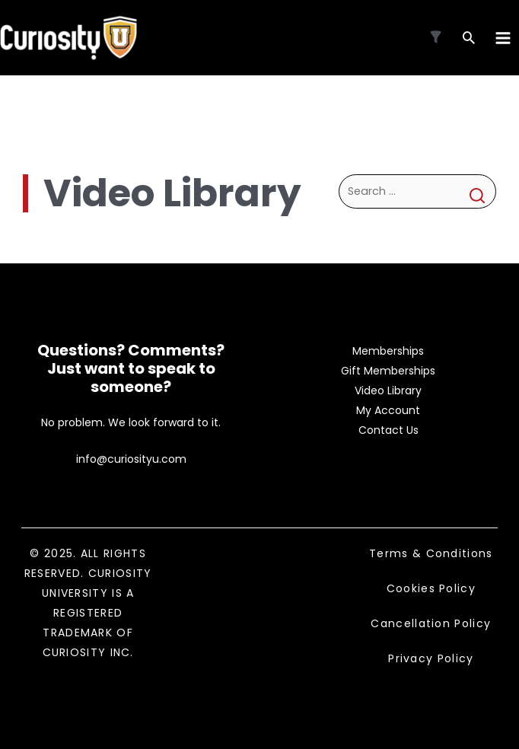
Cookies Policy (431, 588)
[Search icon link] (468, 39)
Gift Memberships (388, 370)
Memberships (388, 351)
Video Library (388, 390)
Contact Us (388, 430)
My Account (388, 410)
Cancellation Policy (431, 623)
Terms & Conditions (430, 553)
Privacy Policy (430, 658)
